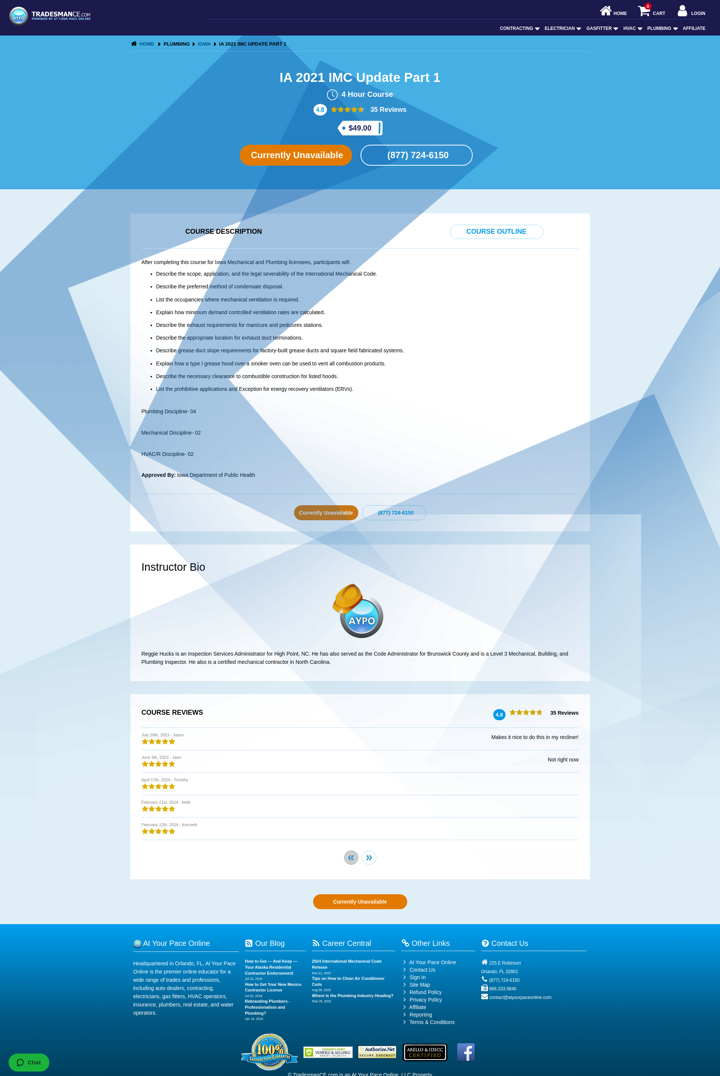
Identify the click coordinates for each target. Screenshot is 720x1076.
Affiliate (694, 28)
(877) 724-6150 (417, 155)
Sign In (413, 977)
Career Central (341, 943)
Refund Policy (426, 992)
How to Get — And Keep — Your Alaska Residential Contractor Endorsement (271, 967)
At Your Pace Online (428, 962)
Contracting (519, 28)
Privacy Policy (426, 1000)
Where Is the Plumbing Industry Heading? (352, 995)
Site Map (415, 985)
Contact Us (418, 970)
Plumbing (662, 28)
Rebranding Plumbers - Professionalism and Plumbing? (267, 1007)
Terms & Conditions (432, 1022)
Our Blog (264, 943)
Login (690, 11)
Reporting (421, 1015)
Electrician (562, 28)
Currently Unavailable (295, 155)
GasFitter (601, 28)
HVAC (632, 28)
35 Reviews (387, 109)
